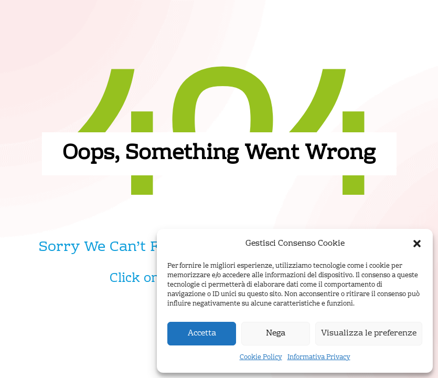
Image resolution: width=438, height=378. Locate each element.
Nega (275, 333)
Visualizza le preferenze (368, 333)
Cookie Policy (261, 357)
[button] (417, 243)
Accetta (202, 333)
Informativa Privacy (318, 357)
